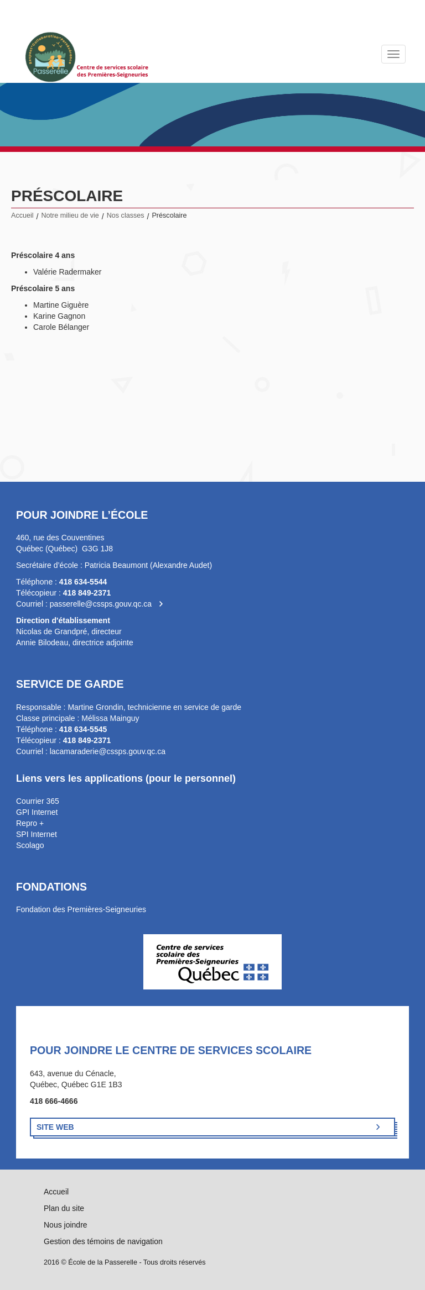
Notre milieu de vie (70, 215)
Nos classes (125, 215)
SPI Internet (36, 834)
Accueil (22, 215)
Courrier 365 (37, 801)
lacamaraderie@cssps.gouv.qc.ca (107, 751)
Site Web (55, 1127)
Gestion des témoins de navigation (103, 1241)
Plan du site (64, 1208)
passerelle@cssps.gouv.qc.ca (101, 603)
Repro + (30, 823)
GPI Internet (37, 812)
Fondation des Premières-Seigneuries (81, 909)
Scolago (30, 845)
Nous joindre (65, 1224)
